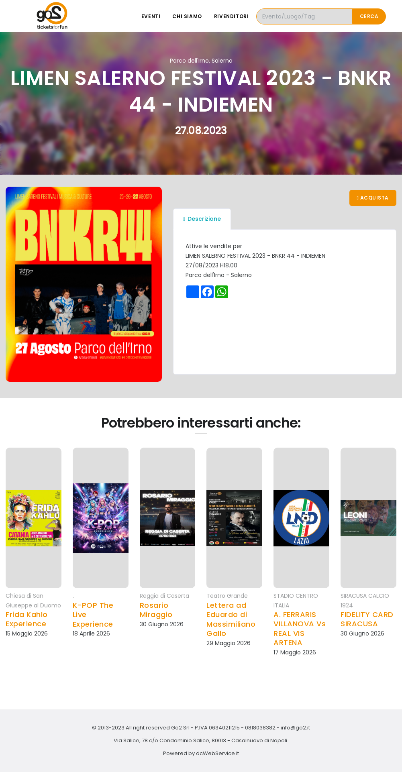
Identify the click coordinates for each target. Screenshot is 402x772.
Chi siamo (187, 16)
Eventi (151, 16)
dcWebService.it (217, 753)
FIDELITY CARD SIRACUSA (367, 619)
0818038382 (260, 727)
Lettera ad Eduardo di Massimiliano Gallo (230, 619)
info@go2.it (295, 727)
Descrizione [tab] (202, 219)
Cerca (369, 16)
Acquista (373, 197)
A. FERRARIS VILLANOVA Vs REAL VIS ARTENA (299, 628)
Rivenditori (231, 16)
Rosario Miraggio (156, 610)
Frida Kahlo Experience (27, 619)
